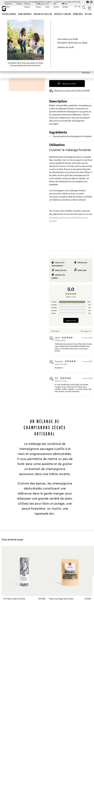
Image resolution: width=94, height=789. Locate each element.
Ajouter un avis (71, 320)
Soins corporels (25, 14)
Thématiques (78, 14)
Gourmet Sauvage (9, 24)
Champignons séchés (43, 24)
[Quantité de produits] (51, 76)
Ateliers (88, 14)
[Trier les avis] (85, 331)
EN (79, 6)
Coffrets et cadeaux (62, 14)
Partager (89, 24)
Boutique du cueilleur (43, 14)
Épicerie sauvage (9, 14)
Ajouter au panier (69, 84)
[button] (84, 7)
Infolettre (19, 4)
